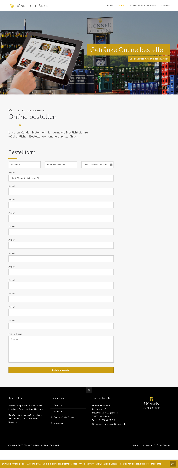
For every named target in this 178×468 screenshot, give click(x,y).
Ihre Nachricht (15, 333)
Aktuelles (58, 415)
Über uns (58, 409)
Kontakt (135, 449)
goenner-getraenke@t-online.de (111, 428)
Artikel (11, 172)
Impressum (59, 427)
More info (156, 463)
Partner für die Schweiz (64, 421)
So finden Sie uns (162, 449)
